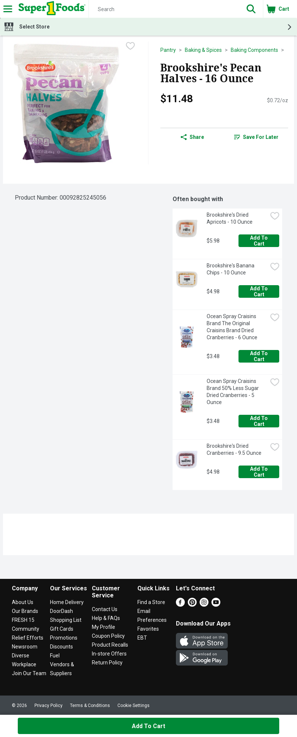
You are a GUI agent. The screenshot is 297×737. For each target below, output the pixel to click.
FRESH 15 (23, 620)
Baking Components (254, 50)
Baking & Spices (203, 50)
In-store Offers (109, 654)
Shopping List (65, 620)
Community (25, 629)
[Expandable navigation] (8, 9)
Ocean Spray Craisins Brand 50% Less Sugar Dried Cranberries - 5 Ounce (233, 391)
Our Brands (25, 611)
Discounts (61, 647)
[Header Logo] (51, 9)
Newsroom (24, 647)
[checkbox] (130, 46)
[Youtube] (215, 604)
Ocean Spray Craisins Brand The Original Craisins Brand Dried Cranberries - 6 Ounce (232, 326)
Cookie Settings (133, 705)
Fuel (55, 655)
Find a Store (151, 602)
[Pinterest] (192, 604)
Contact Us (104, 609)
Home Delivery (67, 602)
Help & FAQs (106, 618)
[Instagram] (204, 604)
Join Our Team (29, 673)
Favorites (148, 629)
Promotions (63, 638)
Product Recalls (110, 645)
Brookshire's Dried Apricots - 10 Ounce (230, 218)
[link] (256, 137)
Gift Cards (61, 629)
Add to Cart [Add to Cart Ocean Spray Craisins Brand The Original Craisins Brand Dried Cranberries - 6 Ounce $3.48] (259, 356)
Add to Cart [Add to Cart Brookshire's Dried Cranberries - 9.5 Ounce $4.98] (259, 472)
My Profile (103, 627)
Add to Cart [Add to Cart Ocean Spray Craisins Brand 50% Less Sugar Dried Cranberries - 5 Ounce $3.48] (259, 421)
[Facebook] (180, 604)
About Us (22, 602)
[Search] (164, 9)
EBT (142, 638)
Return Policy (107, 663)
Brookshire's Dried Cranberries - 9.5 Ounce (234, 449)
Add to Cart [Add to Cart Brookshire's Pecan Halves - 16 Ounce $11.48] (148, 726)
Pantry (168, 50)
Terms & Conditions (90, 705)
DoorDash (61, 611)
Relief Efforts (27, 638)
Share (192, 137)
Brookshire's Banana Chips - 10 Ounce (231, 269)
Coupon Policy (108, 636)
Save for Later (256, 137)
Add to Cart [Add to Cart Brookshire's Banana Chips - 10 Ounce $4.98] (259, 291)
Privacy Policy (48, 705)
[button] (251, 9)
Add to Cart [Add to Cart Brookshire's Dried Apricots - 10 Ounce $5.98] (259, 241)
